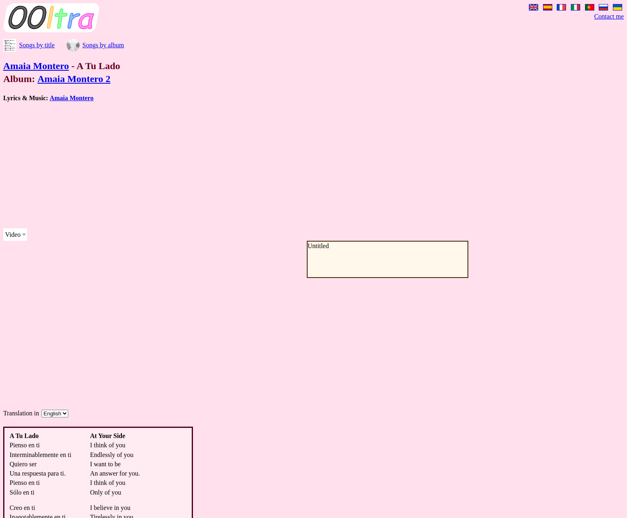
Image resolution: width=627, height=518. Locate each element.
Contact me (609, 16)
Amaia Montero (36, 66)
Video (13, 234)
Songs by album (103, 45)
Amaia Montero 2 (74, 79)
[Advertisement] (245, 165)
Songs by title (37, 45)
